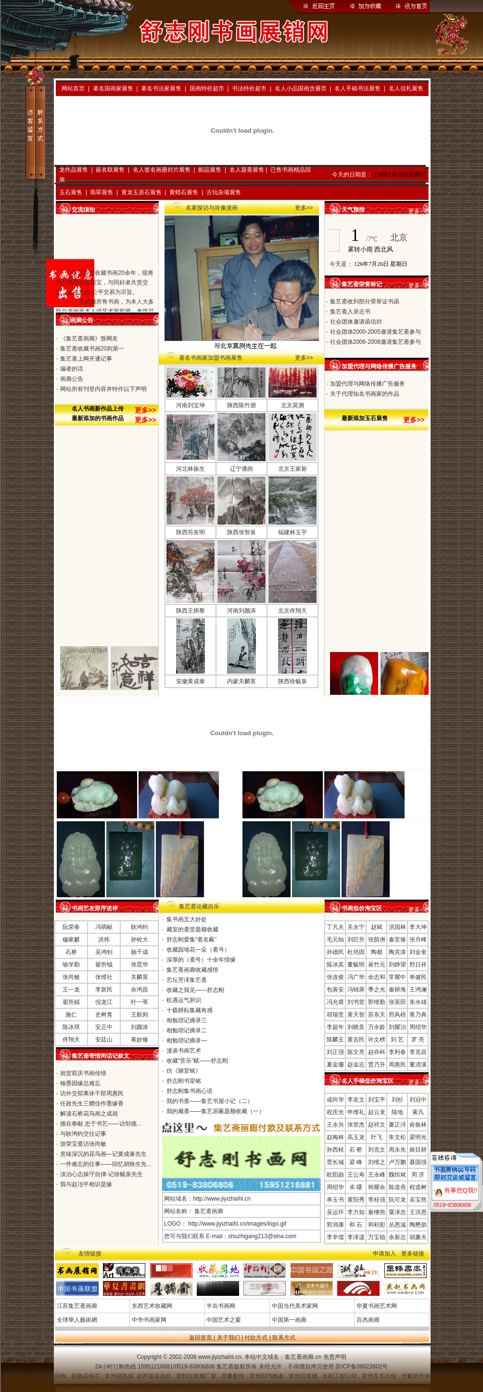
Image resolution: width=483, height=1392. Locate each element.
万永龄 (376, 1027)
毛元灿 (335, 939)
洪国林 (397, 927)
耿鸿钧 (139, 927)
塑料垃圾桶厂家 (197, 1376)
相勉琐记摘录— (186, 1040)
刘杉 (397, 1099)
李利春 (397, 1052)
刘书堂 (356, 1002)
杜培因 (356, 952)
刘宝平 (376, 1099)
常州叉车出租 (380, 1376)
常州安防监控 (345, 1385)
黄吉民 (356, 1039)
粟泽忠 (397, 1212)
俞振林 (418, 1124)
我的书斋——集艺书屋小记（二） (209, 1101)
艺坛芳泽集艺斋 (186, 980)
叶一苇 (139, 1002)
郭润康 (335, 1224)
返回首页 (200, 1337)
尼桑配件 (233, 1376)
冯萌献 (104, 927)
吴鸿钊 (104, 952)
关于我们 (228, 1337)
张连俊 (335, 977)
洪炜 (104, 939)
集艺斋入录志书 (350, 311)
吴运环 (335, 1212)
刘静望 (397, 964)
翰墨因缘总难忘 (80, 1083)
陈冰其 (335, 964)
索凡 (418, 1112)
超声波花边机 (155, 1376)
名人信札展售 (406, 88)
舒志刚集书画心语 (189, 1091)
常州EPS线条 (267, 1376)
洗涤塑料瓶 (196, 1385)
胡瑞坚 (335, 1014)
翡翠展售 (101, 192)
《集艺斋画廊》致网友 (89, 338)
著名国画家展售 (113, 88)
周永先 (397, 1149)
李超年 (335, 1027)
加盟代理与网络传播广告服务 (367, 383)
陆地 (397, 1112)
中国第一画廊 (288, 1320)
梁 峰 (355, 1162)
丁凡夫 (335, 927)
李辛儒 (335, 1237)
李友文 (356, 1099)
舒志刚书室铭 (183, 1081)
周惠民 (397, 1064)
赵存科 (376, 1052)
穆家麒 (71, 939)
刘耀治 (397, 1027)
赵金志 (356, 1064)
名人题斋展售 (246, 169)
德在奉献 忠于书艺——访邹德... (100, 1123)
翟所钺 (104, 964)
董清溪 (418, 1064)
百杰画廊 (367, 1320)
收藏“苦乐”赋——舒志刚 (197, 1060)
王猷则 (139, 1014)
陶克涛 (397, 952)
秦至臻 (397, 939)
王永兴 (335, 1124)
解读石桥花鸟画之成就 (89, 1113)
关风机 (168, 1385)
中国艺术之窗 (223, 1320)
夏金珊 (335, 1064)
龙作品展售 (73, 169)
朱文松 (397, 1137)
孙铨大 (139, 939)
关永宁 (356, 927)
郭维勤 (376, 1002)
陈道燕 (397, 1187)
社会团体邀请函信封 (356, 321)
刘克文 (376, 1149)
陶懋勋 (418, 1224)
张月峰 (418, 939)
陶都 (376, 952)
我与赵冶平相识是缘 (86, 1184)
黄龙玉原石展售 (141, 192)
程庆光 (335, 1112)
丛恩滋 (397, 1224)
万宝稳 (376, 1237)
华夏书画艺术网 (375, 1306)
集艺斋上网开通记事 (86, 358)
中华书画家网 (148, 1320)
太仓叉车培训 (306, 1385)
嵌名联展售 (110, 169)
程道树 (418, 1187)
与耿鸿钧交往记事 (83, 1133)
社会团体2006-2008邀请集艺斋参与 (375, 342)
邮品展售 (209, 169)
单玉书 (335, 1199)
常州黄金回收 (267, 1385)
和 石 (355, 1224)
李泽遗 (356, 1237)
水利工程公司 (340, 1376)
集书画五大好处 (186, 919)
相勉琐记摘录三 (186, 1020)
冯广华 (356, 977)
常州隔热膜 (120, 1376)
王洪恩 (418, 1212)
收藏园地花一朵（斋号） (198, 949)
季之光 (376, 989)
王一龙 (71, 989)
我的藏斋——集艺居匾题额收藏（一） (215, 1111)
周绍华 (418, 1027)
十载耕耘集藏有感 (189, 1010)
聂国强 (418, 1162)
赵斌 (376, 927)
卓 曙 (355, 1187)
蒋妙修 (139, 1039)
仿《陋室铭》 (183, 1070)
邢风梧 (397, 1014)
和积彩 (376, 1224)
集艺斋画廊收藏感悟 (192, 969)
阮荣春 (71, 927)
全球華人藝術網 (76, 1320)
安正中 (104, 1027)
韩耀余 (376, 1187)
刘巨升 (356, 939)
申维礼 (356, 1112)
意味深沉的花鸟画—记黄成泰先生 (103, 1154)
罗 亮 (417, 1039)
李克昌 (418, 1052)
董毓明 (356, 964)
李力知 (356, 1212)
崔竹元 (376, 964)
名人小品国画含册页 (301, 88)
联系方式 (283, 1337)
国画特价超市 (207, 88)
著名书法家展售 (161, 88)
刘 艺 (397, 1039)
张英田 (397, 1002)
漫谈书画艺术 (183, 1050)
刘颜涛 (139, 1027)
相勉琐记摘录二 (186, 1030)
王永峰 (376, 1174)
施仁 (71, 1014)
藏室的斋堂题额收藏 (192, 929)
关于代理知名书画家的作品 (364, 393)
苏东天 (376, 1014)
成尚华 (335, 1099)
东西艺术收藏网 (151, 1306)
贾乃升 (376, 1064)
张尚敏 (71, 977)
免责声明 (334, 1357)
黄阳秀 (356, 1199)
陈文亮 (356, 1052)
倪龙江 (104, 1002)
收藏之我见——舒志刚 (195, 990)
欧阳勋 (335, 1174)
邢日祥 (418, 964)
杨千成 (139, 952)
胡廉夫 (418, 1237)
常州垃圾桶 (304, 1376)
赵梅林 (335, 1137)
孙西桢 (335, 1149)
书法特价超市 (249, 88)
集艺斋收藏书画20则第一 (92, 348)
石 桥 (355, 1149)
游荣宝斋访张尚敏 (83, 1144)
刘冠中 (418, 1099)
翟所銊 (71, 1002)
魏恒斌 (397, 1174)
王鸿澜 (418, 989)
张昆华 (139, 964)
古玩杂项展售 (223, 192)
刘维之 (376, 1162)
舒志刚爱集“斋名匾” (191, 939)
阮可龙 (397, 1199)
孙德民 (335, 952)
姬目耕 (418, 1149)
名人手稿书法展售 (357, 88)
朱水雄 (418, 1002)
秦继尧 (376, 1212)
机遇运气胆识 (183, 1000)
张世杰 (356, 1124)
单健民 (418, 977)
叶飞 (376, 1137)
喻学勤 (71, 964)
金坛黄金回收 (50, 1376)
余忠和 (376, 977)
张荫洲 (376, 939)
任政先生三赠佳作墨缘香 (92, 1103)
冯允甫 (335, 1002)
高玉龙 (356, 1137)
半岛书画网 (220, 1306)
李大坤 (418, 927)
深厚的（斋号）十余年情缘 (201, 959)
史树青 (104, 1014)
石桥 (71, 952)
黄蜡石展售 (183, 192)
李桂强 (376, 1199)
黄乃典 (418, 1014)
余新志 (397, 1237)
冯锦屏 (356, 989)
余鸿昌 (139, 989)
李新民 (104, 989)
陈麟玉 (335, 1039)
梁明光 (418, 1137)
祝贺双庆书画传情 (83, 1073)
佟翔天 (71, 1039)
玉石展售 (70, 192)
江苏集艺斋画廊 (76, 1306)
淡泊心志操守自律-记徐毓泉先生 (101, 1174)
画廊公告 (71, 379)
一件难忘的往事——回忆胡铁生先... (106, 1164)
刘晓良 (356, 1027)
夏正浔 (397, 1124)
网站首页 (73, 88)
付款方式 (255, 1337)
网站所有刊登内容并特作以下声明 (103, 389)
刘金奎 (418, 952)
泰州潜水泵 (230, 1385)
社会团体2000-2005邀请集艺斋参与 (375, 331)
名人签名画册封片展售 (162, 169)
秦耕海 (397, 989)
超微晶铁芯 (86, 1376)
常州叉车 (453, 1376)
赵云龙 (376, 1112)
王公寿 (356, 1174)
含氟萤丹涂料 (419, 1376)
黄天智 (356, 1014)
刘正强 (335, 1052)
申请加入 (384, 1253)
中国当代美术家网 (294, 1306)
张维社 (104, 977)
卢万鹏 (397, 1162)
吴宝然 (418, 1199)
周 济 (417, 1174)
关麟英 (139, 977)
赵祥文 (376, 1124)
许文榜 (376, 1039)
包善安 (335, 989)
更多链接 (412, 1253)
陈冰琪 (71, 1027)
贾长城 (335, 1162)
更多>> (304, 207)
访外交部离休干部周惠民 (92, 1093)
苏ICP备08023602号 (361, 1366)
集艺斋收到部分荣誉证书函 (364, 301)
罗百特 (146, 1385)
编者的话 (71, 368)
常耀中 (397, 977)
